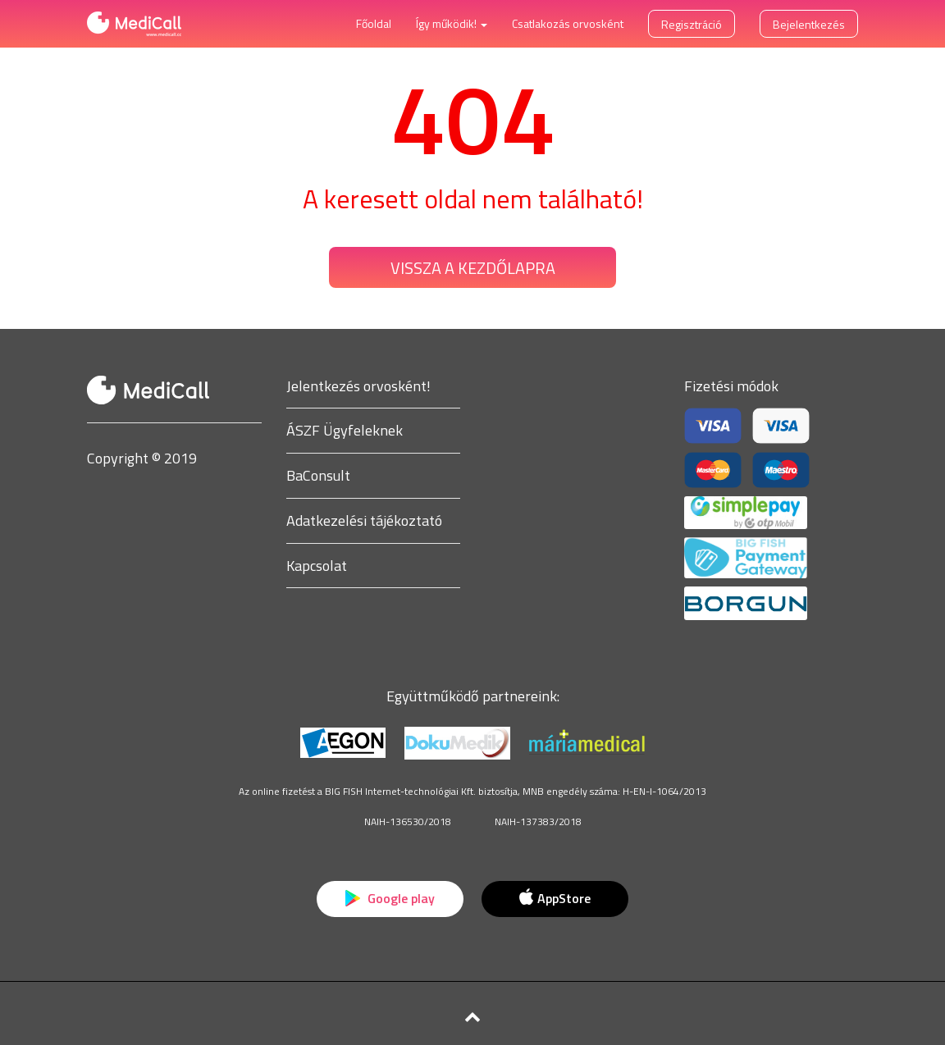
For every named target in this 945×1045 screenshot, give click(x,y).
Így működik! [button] (451, 23)
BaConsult (318, 475)
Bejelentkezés (809, 24)
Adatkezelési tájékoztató (364, 520)
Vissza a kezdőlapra (472, 268)
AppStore (554, 898)
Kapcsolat (316, 565)
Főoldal (373, 23)
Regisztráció (691, 24)
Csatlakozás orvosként (567, 23)
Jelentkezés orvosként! (358, 386)
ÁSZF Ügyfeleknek (344, 430)
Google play (390, 898)
